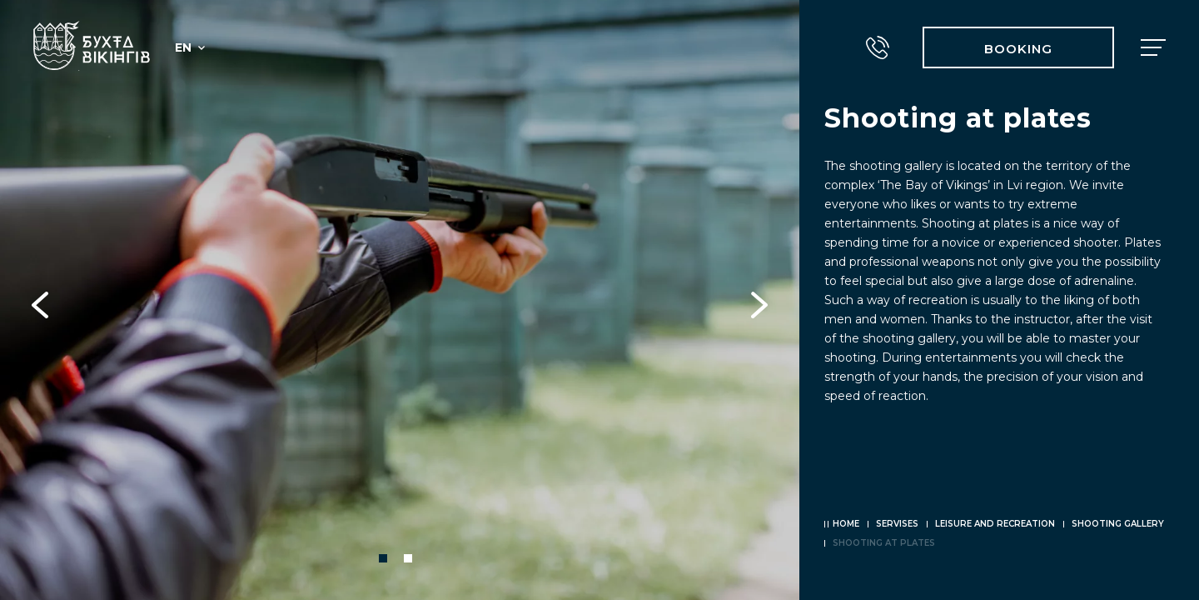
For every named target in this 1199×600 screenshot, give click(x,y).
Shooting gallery (1118, 523)
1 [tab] (383, 558)
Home (846, 523)
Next (759, 300)
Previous (40, 300)
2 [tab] (408, 558)
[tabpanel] (399, 300)
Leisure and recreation (995, 523)
